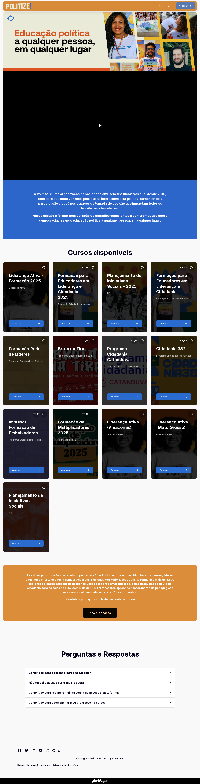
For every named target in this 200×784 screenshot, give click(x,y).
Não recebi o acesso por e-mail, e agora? (57, 682)
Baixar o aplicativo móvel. (66, 765)
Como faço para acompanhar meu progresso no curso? (67, 702)
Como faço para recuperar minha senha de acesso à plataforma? (74, 692)
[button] (164, 5)
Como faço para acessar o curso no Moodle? (60, 672)
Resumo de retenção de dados (33, 765)
